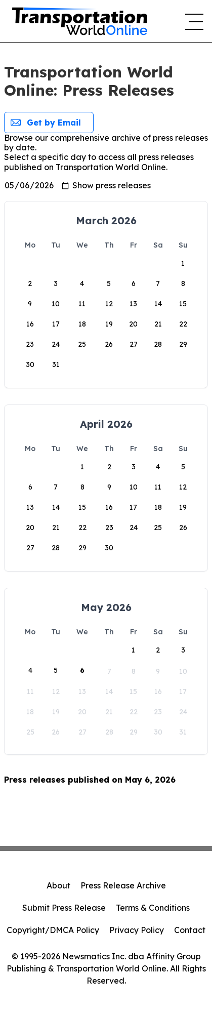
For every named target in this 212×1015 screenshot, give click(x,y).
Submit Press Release (64, 908)
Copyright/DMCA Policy (53, 930)
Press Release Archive (123, 885)
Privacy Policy (136, 930)
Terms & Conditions (153, 908)
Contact (189, 930)
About (58, 885)
